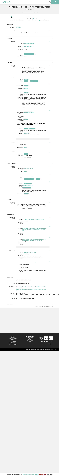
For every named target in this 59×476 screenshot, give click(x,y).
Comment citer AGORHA (49, 349)
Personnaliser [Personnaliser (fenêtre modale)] (49, 474)
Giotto (29, 9)
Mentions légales (33, 349)
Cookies (55, 349)
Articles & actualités (44, 1)
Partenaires (29, 341)
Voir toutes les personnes (38, 311)
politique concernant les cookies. (28, 474)
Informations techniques (13, 338)
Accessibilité (28, 349)
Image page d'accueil (13, 343)
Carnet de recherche (29, 340)
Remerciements (13, 339)
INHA (29, 338)
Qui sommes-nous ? (29, 337)
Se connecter (55, 2)
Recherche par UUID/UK (13, 344)
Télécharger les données (41, 19)
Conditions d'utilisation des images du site (29, 11)
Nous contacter (13, 341)
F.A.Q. (13, 340)
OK (37, 474)
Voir (32, 140)
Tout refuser (42, 474)
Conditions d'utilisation (40, 349)
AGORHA (6, 2)
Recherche (36, 1)
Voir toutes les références (48, 311)
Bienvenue (13, 337)
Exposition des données (13, 342)
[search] (50, 2)
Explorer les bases (28, 1)
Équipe (29, 339)
